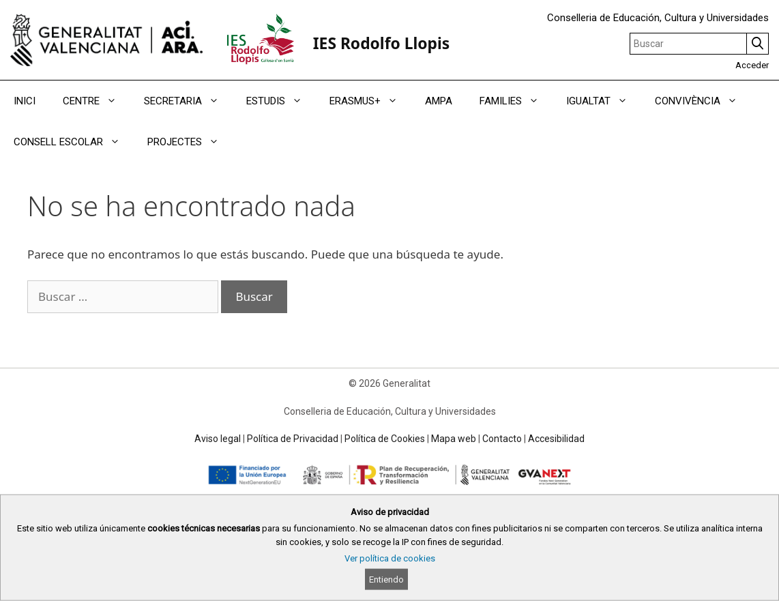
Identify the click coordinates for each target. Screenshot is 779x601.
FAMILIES (516, 100)
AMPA (438, 101)
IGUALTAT (603, 100)
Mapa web (453, 438)
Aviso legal (217, 438)
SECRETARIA (188, 100)
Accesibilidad (556, 438)
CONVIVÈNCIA (703, 100)
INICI (24, 101)
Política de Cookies (384, 438)
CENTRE (96, 100)
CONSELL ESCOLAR (74, 141)
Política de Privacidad (292, 438)
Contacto (502, 438)
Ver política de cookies (389, 558)
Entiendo (386, 579)
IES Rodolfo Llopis (381, 43)
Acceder (752, 65)
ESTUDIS (281, 100)
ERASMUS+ (370, 100)
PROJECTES (190, 141)
